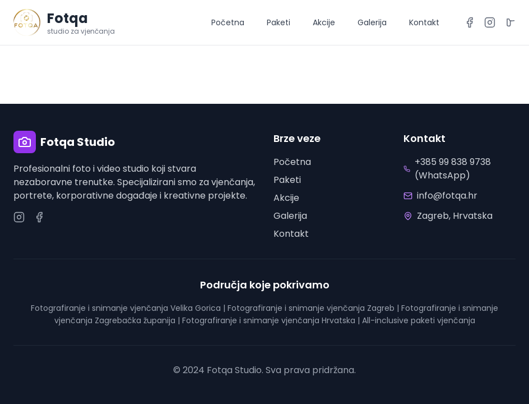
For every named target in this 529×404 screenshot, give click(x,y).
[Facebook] (469, 22)
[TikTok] (510, 22)
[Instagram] (489, 22)
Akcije (324, 22)
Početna (227, 22)
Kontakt (424, 22)
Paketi (278, 22)
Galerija (372, 22)
